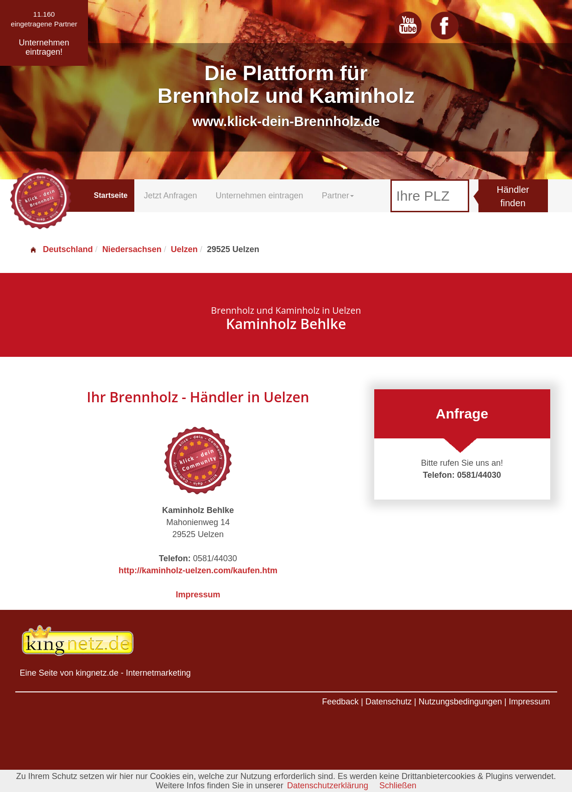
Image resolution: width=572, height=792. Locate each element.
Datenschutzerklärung (327, 785)
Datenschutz (388, 701)
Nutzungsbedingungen (460, 701)
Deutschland (61, 249)
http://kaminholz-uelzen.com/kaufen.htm (198, 570)
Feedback (340, 701)
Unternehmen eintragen (259, 195)
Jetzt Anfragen (170, 195)
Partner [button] (338, 195)
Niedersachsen (132, 249)
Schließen (397, 785)
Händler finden (513, 196)
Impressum (198, 594)
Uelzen (184, 249)
